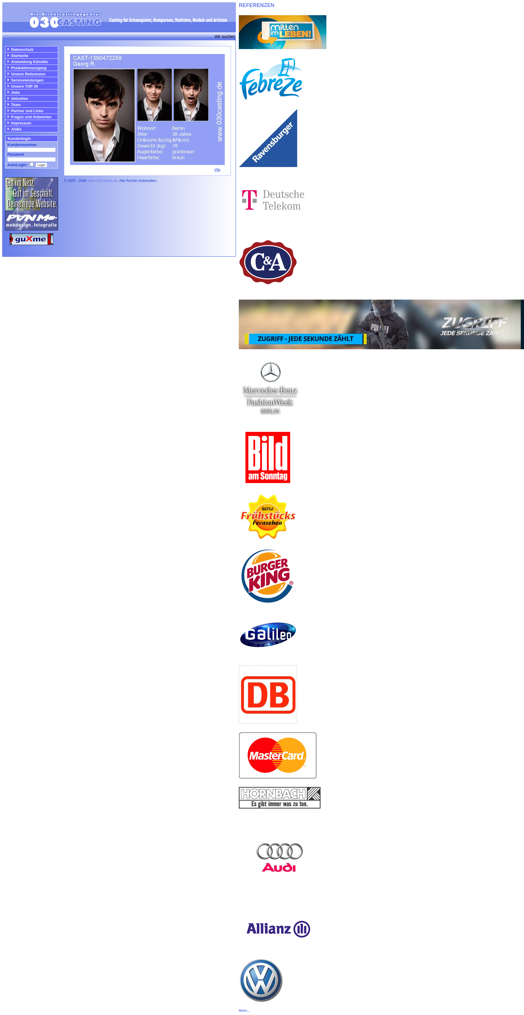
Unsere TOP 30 (24, 86)
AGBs (16, 129)
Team (16, 104)
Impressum (21, 123)
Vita (217, 170)
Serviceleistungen (27, 80)
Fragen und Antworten (31, 117)
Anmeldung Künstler (29, 62)
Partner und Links (27, 111)
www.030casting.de (102, 181)
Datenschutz (22, 49)
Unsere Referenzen (28, 74)
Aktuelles (19, 98)
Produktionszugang (28, 68)
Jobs (15, 92)
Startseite (19, 55)
